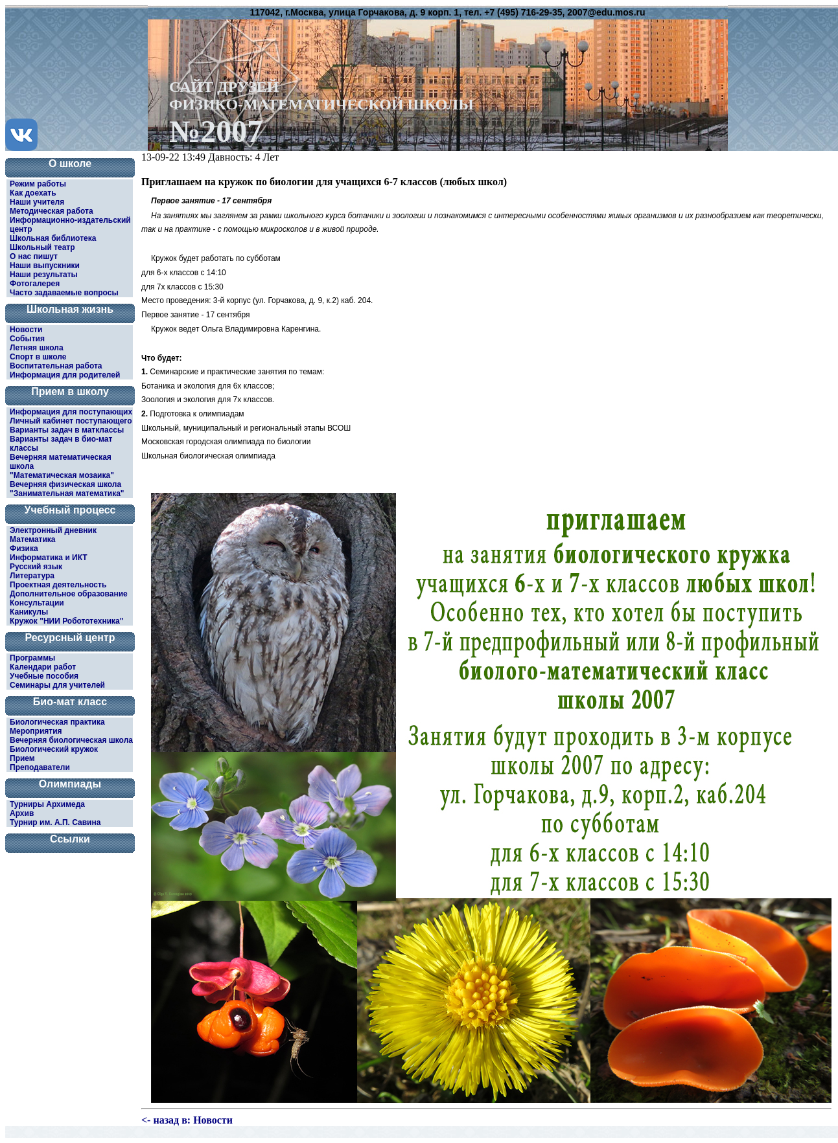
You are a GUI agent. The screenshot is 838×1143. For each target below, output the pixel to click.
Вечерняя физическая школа (65, 484)
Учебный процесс (70, 509)
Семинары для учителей (57, 685)
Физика (24, 548)
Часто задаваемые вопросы (64, 292)
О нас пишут (34, 256)
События (27, 338)
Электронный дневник (53, 530)
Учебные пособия (44, 676)
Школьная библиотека (53, 238)
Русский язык (36, 566)
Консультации (37, 602)
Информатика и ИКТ (48, 557)
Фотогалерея (35, 283)
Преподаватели (40, 767)
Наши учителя (37, 202)
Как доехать (33, 193)
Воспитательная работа (56, 365)
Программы (32, 657)
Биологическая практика (57, 722)
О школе (70, 163)
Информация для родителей (65, 374)
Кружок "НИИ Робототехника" (66, 621)
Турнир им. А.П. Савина (55, 822)
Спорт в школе (38, 356)
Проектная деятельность (58, 584)
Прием (22, 758)
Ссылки (70, 838)
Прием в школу (70, 391)
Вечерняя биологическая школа (71, 740)
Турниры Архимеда (47, 804)
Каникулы (29, 612)
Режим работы (38, 183)
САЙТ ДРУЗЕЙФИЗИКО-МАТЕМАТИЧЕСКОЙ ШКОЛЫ (321, 111)
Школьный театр (42, 247)
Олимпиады (70, 783)
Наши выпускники (45, 265)
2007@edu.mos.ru (606, 12)
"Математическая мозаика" (62, 475)
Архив (22, 813)
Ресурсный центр (70, 637)
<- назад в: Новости (187, 1120)
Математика (33, 539)
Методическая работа (51, 211)
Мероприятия (36, 731)
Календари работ (43, 667)
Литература (32, 575)
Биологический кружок (54, 749)
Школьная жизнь (70, 309)
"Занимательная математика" (67, 493)
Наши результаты (44, 274)
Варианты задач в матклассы (67, 430)
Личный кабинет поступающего (71, 420)
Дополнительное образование (69, 593)
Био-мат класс (70, 701)
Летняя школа (37, 347)
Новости (26, 329)
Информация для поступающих (71, 411)
